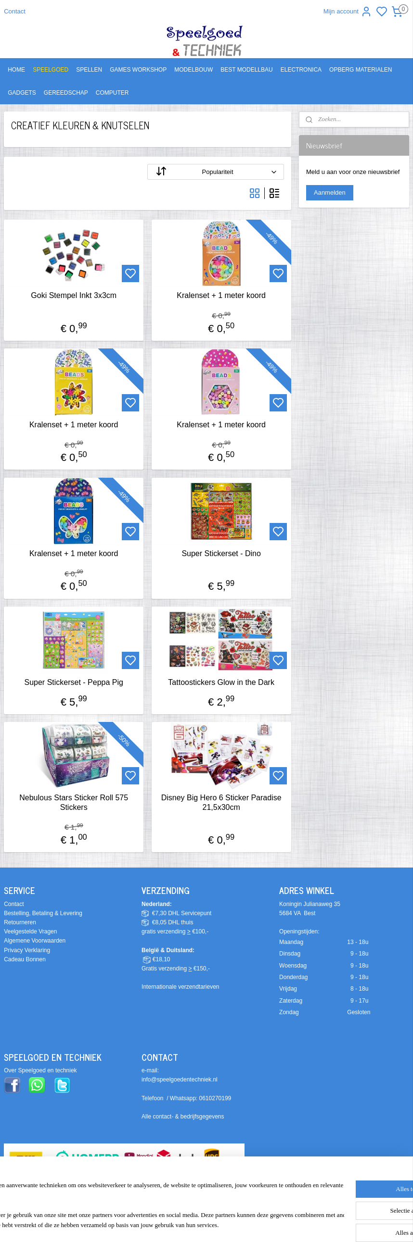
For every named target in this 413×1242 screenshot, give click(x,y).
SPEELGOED (50, 69)
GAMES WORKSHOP (138, 69)
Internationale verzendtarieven (180, 986)
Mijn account (347, 11)
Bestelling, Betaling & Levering (43, 913)
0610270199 (215, 1098)
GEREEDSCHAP (66, 92)
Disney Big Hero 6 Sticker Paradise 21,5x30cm (221, 802)
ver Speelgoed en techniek (42, 1070)
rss (265, 1224)
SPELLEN (89, 69)
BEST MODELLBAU (246, 69)
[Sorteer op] (215, 172)
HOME (16, 69)
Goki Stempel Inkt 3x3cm (73, 296)
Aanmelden (330, 192)
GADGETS (22, 92)
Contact (15, 11)
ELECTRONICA (301, 69)
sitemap (248, 1224)
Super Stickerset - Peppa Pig (73, 682)
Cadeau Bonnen (25, 959)
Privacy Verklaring (27, 950)
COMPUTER (112, 92)
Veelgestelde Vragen (30, 931)
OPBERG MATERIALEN (360, 69)
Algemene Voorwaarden (34, 940)
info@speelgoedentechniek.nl (180, 1079)
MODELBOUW (193, 69)
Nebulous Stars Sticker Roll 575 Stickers (73, 802)
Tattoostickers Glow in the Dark (221, 682)
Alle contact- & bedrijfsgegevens (183, 1116)
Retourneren (20, 922)
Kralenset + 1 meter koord (221, 296)
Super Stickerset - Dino (221, 553)
